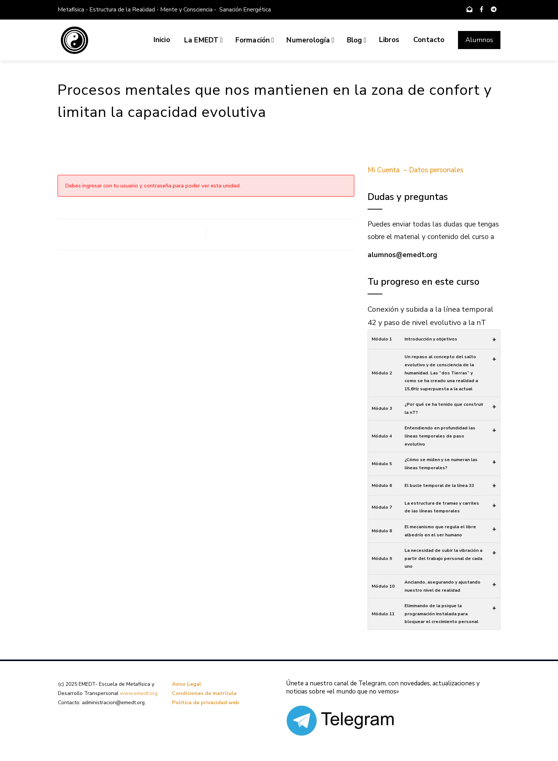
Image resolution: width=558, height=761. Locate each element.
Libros (389, 40)
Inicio (162, 40)
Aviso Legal (186, 684)
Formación (254, 40)
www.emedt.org (139, 693)
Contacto (429, 40)
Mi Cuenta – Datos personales (416, 170)
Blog (356, 40)
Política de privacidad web (205, 702)
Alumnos (479, 39)
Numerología (310, 40)
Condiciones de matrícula (204, 693)
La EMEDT (203, 40)
